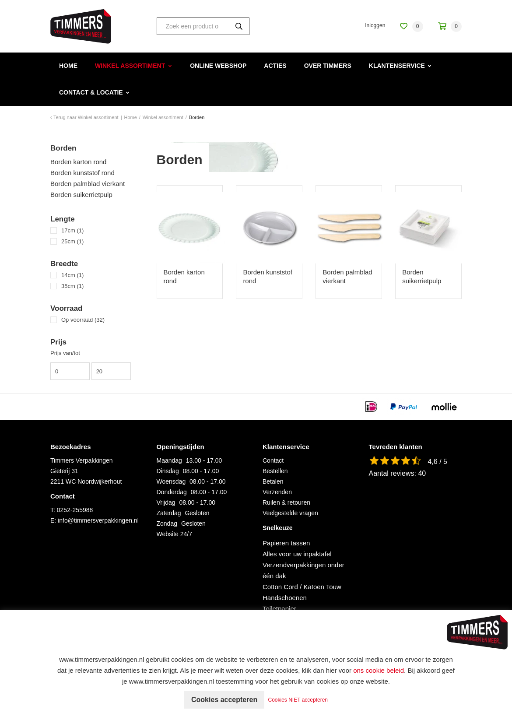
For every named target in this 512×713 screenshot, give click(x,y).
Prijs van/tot (65, 353)
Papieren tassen (286, 543)
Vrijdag (166, 502)
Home (68, 65)
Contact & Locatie (91, 92)
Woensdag (171, 481)
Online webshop (218, 65)
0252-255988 (75, 509)
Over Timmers (327, 65)
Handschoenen (285, 597)
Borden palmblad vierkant (87, 183)
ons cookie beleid (378, 670)
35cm (72, 286)
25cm (72, 241)
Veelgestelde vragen (290, 512)
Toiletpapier (279, 608)
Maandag (169, 460)
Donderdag (172, 491)
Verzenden (277, 491)
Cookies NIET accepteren (298, 700)
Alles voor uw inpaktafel (297, 554)
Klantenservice (397, 65)
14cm (72, 275)
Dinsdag (168, 470)
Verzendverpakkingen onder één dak (303, 570)
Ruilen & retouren (286, 502)
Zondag (167, 523)
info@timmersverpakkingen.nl (98, 520)
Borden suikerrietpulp (81, 194)
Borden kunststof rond (82, 172)
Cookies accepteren (224, 699)
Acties (275, 65)
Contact (273, 460)
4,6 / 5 (437, 461)
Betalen (273, 481)
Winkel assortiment (130, 65)
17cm (72, 230)
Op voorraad (83, 319)
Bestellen (275, 470)
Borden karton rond (78, 161)
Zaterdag (169, 512)
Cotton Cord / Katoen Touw (302, 586)
